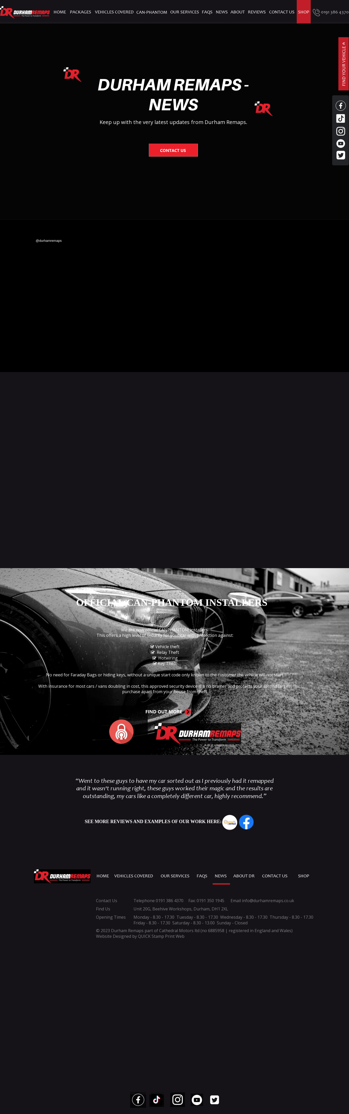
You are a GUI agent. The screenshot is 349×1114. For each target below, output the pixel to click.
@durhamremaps (49, 241)
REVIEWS (257, 12)
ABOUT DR (244, 876)
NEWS (221, 876)
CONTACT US (274, 876)
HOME (102, 876)
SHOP (303, 876)
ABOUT (238, 12)
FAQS (202, 876)
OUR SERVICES (175, 876)
